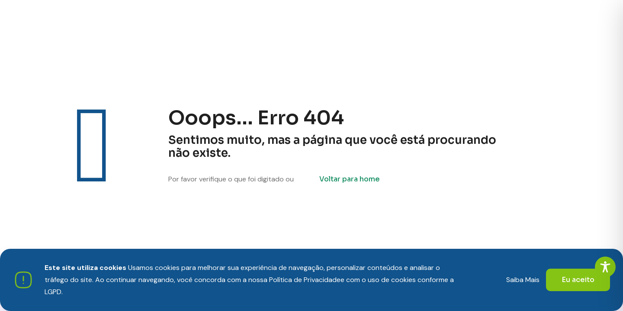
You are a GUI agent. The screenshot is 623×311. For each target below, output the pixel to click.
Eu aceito (578, 279)
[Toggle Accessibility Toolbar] (605, 267)
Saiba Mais (523, 279)
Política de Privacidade (304, 279)
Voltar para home (349, 179)
